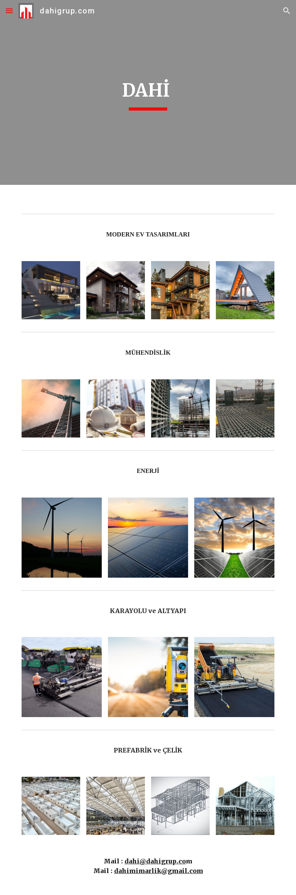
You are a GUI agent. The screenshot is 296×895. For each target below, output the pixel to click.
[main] (148, 92)
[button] (9, 10)
